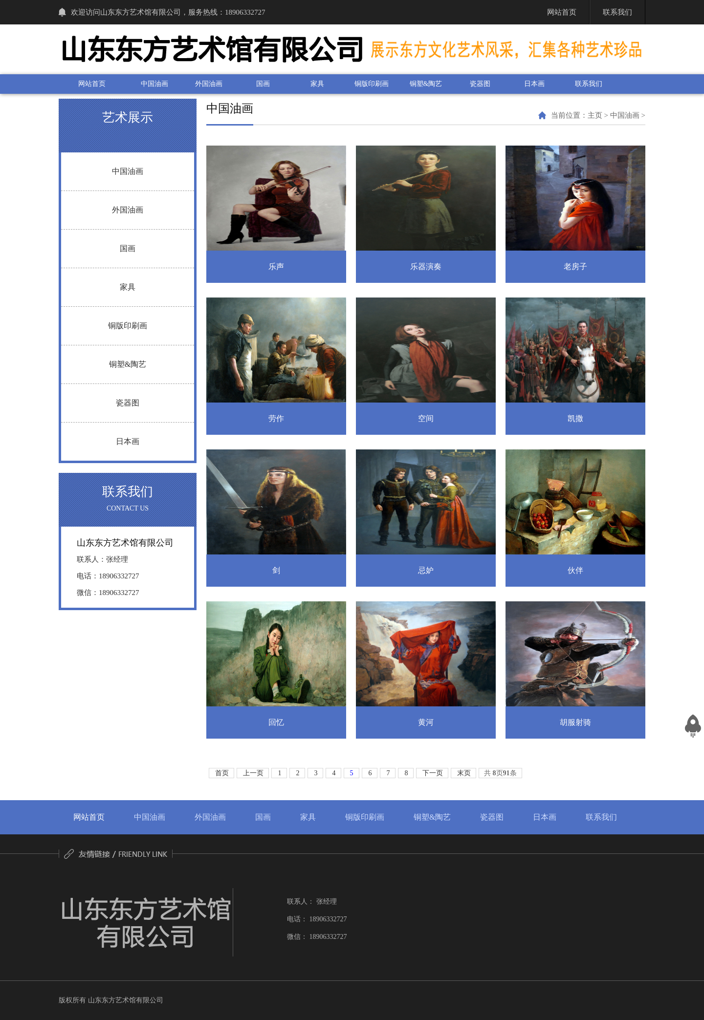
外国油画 (208, 83)
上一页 (253, 773)
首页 (222, 773)
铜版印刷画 (371, 83)
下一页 (432, 773)
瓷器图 (480, 83)
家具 (317, 83)
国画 (263, 83)
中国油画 (154, 83)
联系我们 (588, 83)
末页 (464, 773)
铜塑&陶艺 (426, 83)
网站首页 (92, 83)
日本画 (534, 83)
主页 (595, 115)
